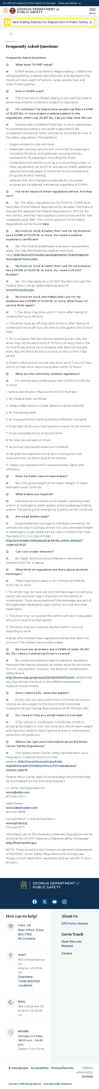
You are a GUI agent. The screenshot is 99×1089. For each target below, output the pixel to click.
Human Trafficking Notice (25, 1083)
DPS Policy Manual (74, 923)
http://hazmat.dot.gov (21, 842)
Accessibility (40, 1067)
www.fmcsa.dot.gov (20, 290)
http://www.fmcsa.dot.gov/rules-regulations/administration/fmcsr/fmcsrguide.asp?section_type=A (41, 766)
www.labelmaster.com (22, 807)
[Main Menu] (91, 11)
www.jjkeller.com (18, 792)
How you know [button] (67, 3)
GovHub (87, 1076)
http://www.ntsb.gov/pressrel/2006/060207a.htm (40, 677)
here (46, 224)
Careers (66, 953)
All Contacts (26, 938)
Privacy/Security (62, 1067)
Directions (25, 976)
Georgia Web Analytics (58, 1083)
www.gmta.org (16, 823)
